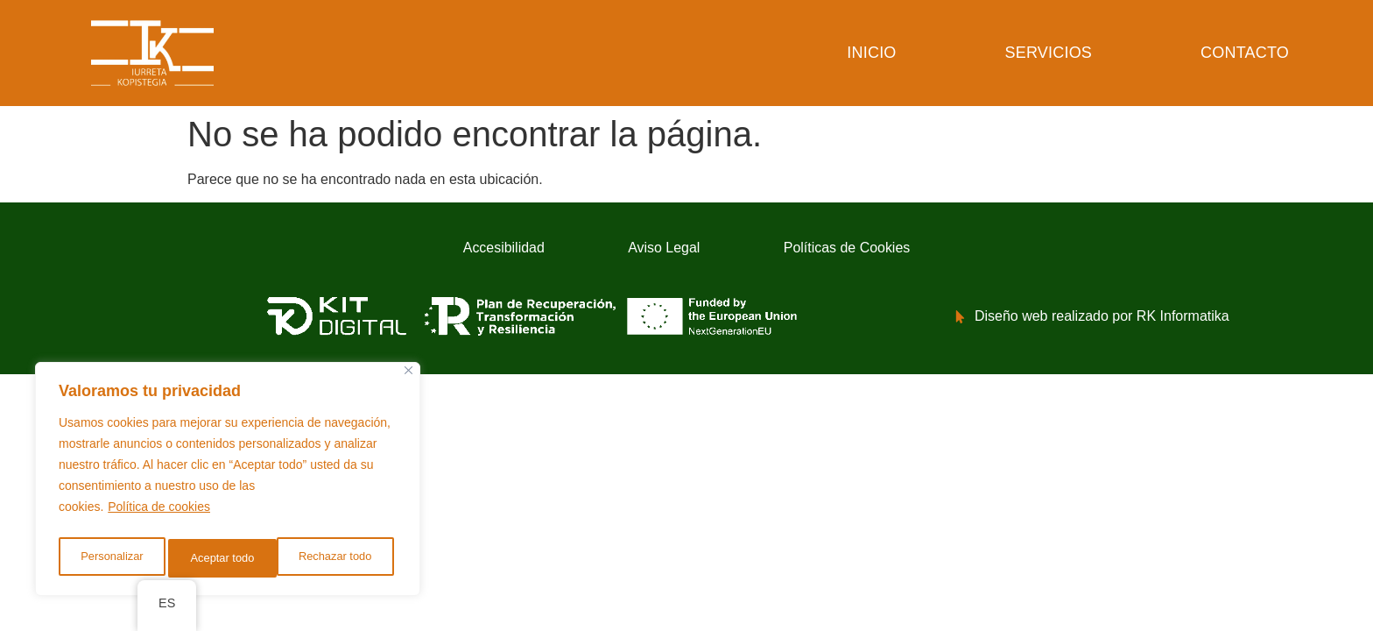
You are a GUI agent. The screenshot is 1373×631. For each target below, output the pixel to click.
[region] (227, 483)
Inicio (871, 52)
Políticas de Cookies (895, 249)
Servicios (1049, 52)
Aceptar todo (343, 558)
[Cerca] (408, 378)
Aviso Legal (661, 249)
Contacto (1244, 52)
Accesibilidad (452, 249)
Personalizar (110, 558)
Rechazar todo (227, 558)
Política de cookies (159, 514)
